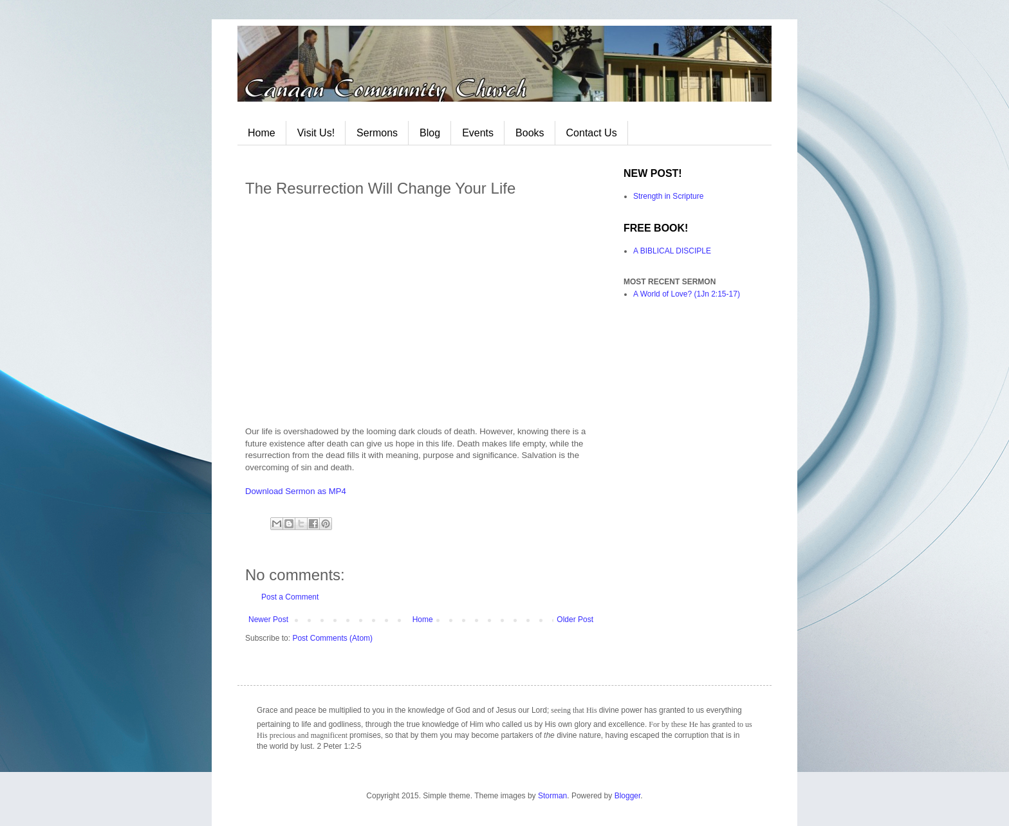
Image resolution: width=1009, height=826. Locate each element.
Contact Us (591, 132)
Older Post (575, 619)
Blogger (628, 795)
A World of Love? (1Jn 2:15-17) (686, 293)
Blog (430, 132)
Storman (552, 795)
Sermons (377, 132)
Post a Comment (290, 596)
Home (261, 132)
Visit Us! (316, 132)
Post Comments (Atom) (332, 638)
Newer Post (268, 619)
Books (529, 132)
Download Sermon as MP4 (295, 491)
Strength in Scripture (668, 196)
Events (478, 132)
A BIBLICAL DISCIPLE (672, 250)
